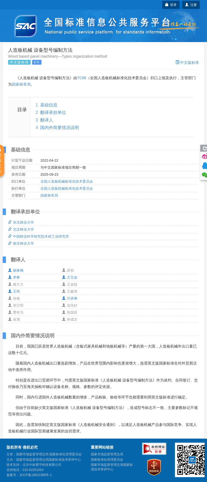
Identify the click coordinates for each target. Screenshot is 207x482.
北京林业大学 (21, 229)
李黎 (14, 277)
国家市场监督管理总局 (107, 454)
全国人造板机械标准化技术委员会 (66, 181)
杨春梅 (15, 270)
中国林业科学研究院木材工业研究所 (38, 236)
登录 (171, 5)
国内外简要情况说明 (59, 127)
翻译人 (46, 120)
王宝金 (69, 277)
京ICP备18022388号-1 (35, 475)
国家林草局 (21, 84)
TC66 (81, 78)
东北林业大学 (21, 222)
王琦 (14, 291)
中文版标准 (187, 62)
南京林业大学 (21, 243)
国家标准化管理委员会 (107, 460)
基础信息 (48, 105)
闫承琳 (69, 298)
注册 (191, 5)
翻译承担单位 (53, 112)
